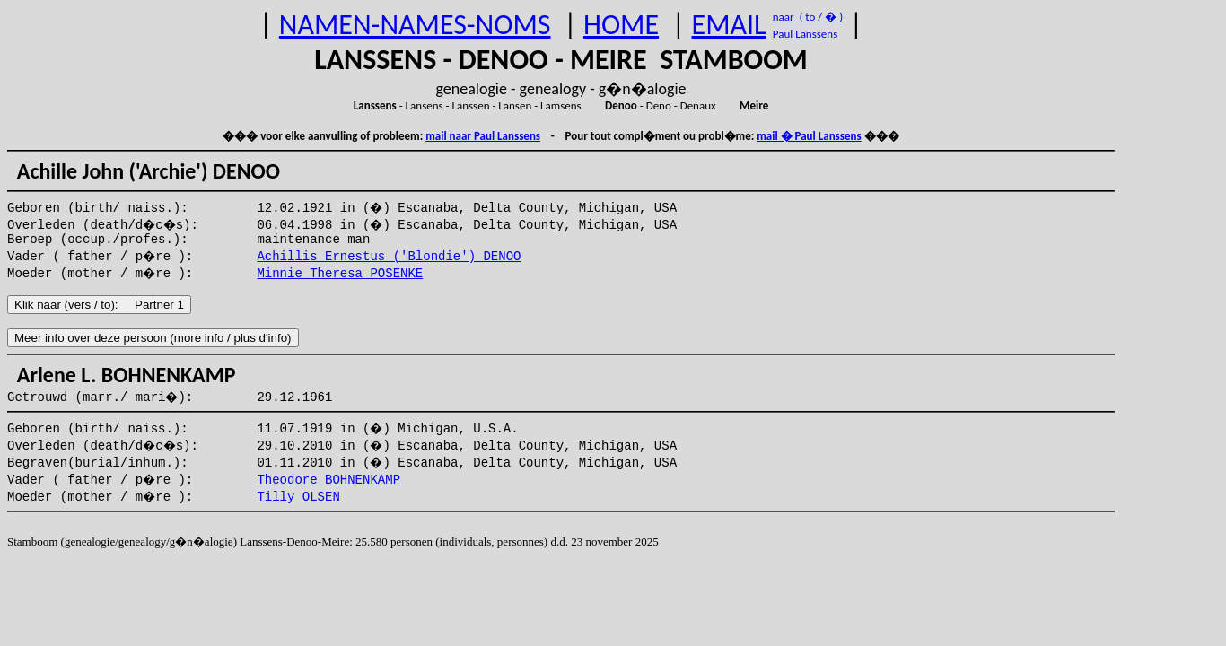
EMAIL (729, 24)
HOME (621, 24)
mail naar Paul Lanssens (482, 136)
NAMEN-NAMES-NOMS (415, 24)
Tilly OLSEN (298, 497)
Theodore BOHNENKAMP (328, 480)
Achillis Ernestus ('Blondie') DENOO (389, 256)
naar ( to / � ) (808, 16)
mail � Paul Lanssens (809, 136)
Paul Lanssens (805, 33)
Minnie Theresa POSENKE (340, 273)
